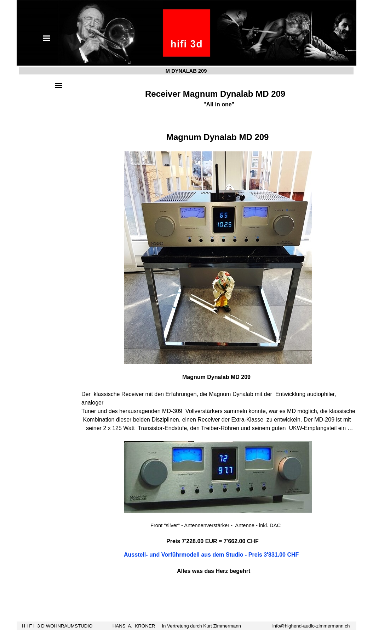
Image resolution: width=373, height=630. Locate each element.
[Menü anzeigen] (46, 38)
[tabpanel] (210, 340)
